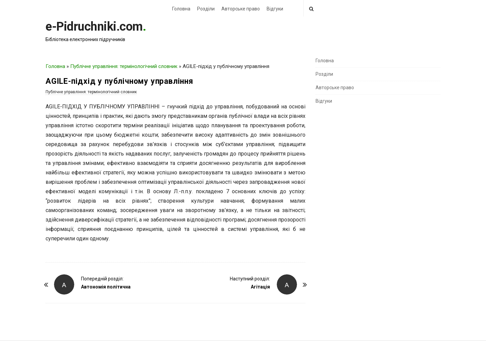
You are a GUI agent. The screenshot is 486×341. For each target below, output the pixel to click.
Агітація (260, 286)
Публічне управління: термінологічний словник (124, 66)
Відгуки (275, 8)
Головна (181, 8)
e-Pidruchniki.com (94, 27)
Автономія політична (106, 286)
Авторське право (240, 8)
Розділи (206, 8)
